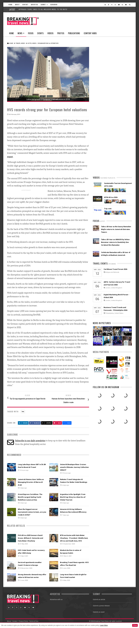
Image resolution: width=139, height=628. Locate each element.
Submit (44, 5)
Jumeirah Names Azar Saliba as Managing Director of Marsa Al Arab (31, 482)
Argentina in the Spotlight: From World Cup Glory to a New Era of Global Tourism (72, 497)
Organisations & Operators (48, 43)
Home (10, 5)
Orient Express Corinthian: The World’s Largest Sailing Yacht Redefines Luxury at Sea (30, 497)
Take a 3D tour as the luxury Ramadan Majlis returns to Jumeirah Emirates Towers (116, 229)
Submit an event (99, 612)
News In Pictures (102, 323)
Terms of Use (33, 621)
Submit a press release (101, 606)
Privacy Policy (23, 621)
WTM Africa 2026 (110, 197)
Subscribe (54, 5)
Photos (60, 33)
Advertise (34, 5)
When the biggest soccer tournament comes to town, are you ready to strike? (32, 512)
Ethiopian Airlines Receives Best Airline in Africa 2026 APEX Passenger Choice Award (116, 164)
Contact (25, 5)
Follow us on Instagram (106, 387)
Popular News (122, 95)
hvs (23, 411)
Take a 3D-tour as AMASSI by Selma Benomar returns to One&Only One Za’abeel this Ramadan (115, 242)
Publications (74, 33)
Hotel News (31, 43)
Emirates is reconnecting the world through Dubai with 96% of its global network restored (115, 137)
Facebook (35, 423)
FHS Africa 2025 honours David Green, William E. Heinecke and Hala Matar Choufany (30, 538)
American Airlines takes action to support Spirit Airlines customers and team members (116, 122)
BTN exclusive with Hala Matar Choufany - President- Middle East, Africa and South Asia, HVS (74, 538)
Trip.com (108, 209)
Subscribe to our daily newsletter (30, 440)
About (17, 5)
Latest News (102, 95)
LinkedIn (23, 423)
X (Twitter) (47, 423)
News (21, 34)
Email (57, 423)
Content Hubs (90, 33)
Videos (50, 33)
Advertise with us (56, 599)
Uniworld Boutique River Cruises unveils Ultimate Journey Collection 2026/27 (74, 467)
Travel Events (100, 263)
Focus (30, 33)
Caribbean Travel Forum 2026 (115, 269)
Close (135, 625)
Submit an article (99, 599)
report (10, 156)
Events (40, 33)
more (67, 423)
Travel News (20, 43)
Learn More (104, 625)
